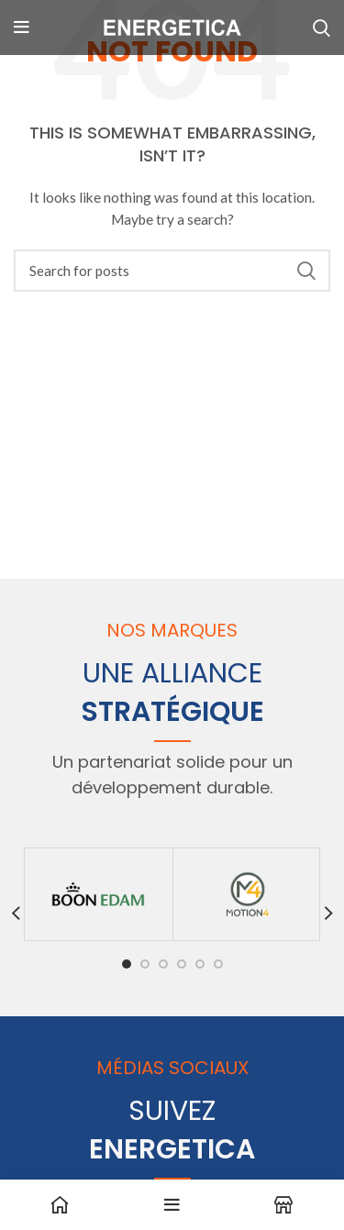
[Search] (172, 270)
